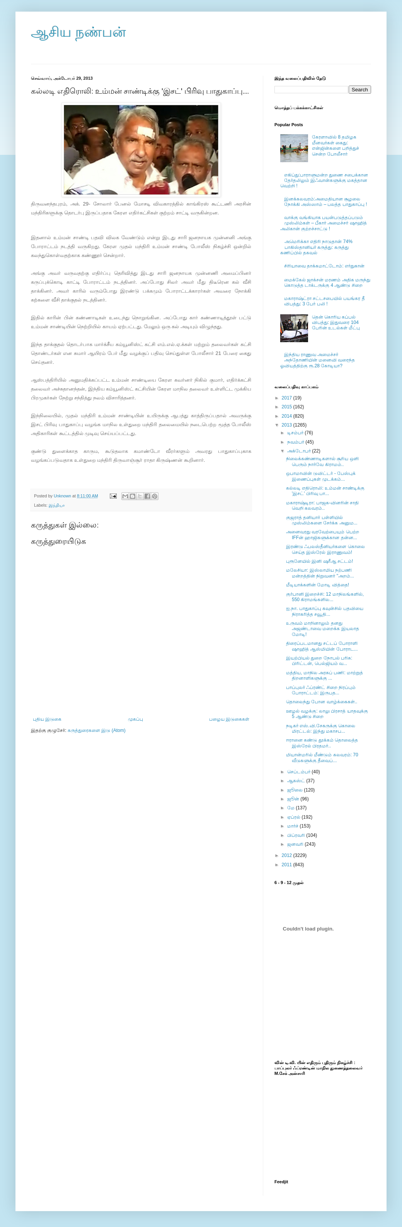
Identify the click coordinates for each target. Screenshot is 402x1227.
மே (291, 808)
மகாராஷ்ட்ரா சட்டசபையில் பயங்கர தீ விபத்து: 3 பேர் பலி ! (324, 301)
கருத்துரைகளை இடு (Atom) (97, 730)
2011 (287, 864)
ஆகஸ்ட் (296, 780)
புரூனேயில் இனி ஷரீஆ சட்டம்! (319, 561)
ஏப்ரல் (294, 817)
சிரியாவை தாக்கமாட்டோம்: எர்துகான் (324, 266)
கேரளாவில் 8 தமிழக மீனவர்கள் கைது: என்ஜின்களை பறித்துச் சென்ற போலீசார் (335, 145)
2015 (287, 407)
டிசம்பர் (296, 432)
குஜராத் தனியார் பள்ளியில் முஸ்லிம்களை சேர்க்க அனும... (322, 520)
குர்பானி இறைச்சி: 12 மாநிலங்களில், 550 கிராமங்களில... (325, 596)
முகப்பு (135, 719)
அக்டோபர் (299, 451)
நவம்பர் (296, 442)
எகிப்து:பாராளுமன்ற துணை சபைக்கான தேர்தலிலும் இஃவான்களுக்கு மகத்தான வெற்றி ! (324, 180)
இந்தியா (57, 505)
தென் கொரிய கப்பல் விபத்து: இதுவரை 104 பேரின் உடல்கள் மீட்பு (336, 322)
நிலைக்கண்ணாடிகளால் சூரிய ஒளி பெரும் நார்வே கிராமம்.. (322, 461)
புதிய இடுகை (47, 719)
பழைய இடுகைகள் (229, 719)
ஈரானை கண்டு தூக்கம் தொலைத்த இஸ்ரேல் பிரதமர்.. (322, 742)
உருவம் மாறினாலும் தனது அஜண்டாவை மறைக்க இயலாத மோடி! (322, 628)
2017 (287, 398)
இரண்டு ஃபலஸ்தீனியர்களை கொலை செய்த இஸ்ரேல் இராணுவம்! (325, 549)
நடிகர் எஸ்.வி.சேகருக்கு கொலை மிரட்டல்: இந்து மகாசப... (320, 728)
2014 (287, 416)
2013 (287, 425)
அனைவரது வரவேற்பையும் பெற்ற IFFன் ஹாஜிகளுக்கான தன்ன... (322, 534)
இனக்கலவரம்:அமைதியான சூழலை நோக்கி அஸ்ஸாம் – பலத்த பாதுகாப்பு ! (325, 201)
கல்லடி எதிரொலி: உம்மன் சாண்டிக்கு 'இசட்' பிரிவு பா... (325, 490)
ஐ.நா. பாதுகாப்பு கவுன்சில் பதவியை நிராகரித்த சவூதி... (324, 611)
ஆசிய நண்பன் (78, 32)
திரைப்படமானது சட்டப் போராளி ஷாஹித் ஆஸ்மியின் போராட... (322, 646)
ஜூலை (295, 790)
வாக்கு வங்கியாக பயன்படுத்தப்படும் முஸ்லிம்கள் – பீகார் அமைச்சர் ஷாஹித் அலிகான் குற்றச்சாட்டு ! (323, 223)
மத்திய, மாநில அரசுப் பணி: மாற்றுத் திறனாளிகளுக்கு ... (324, 675)
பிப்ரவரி (296, 835)
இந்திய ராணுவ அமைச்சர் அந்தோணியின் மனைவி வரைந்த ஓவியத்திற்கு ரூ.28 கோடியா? (317, 360)
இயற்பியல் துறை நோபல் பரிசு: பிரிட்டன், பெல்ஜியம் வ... (319, 660)
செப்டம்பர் (299, 772)
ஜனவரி (296, 844)
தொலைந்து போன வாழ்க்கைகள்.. (321, 701)
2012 (287, 855)
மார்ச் (293, 826)
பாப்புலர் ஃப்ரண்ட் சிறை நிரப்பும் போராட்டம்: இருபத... (321, 690)
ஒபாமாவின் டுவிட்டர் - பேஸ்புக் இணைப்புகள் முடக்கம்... (321, 476)
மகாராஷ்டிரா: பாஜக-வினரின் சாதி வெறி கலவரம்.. (322, 505)
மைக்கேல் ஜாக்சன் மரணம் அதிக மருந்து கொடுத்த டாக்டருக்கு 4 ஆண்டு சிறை (327, 282)
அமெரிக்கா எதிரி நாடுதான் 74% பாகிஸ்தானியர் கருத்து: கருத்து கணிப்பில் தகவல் (316, 247)
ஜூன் (293, 799)
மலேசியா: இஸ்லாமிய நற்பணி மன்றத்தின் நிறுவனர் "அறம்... (320, 572)
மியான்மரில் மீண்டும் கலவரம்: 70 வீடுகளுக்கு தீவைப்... (322, 757)
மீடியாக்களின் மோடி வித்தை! (317, 585)
